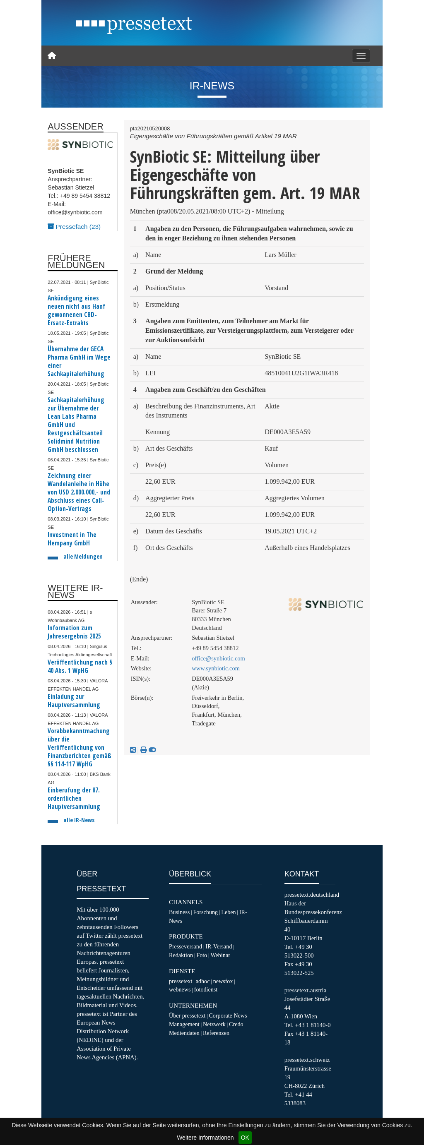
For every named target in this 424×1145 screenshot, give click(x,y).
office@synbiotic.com (218, 658)
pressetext (180, 981)
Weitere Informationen (205, 1137)
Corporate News (228, 1015)
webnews (180, 989)
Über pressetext (187, 1015)
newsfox (223, 981)
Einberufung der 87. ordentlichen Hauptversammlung (74, 798)
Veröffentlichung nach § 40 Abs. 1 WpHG (80, 666)
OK (245, 1137)
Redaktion (181, 955)
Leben (228, 912)
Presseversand (185, 946)
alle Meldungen (83, 556)
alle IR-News (78, 820)
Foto (201, 955)
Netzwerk (214, 1024)
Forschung (205, 912)
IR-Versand (218, 946)
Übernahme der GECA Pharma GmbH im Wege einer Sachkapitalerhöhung (79, 361)
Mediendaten (184, 1033)
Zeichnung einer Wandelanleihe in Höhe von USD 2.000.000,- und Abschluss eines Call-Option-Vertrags (79, 492)
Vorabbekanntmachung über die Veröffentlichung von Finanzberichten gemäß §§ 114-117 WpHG (79, 747)
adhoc (203, 981)
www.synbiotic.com (216, 668)
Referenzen (216, 1033)
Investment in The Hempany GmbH (72, 538)
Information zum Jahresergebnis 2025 (74, 632)
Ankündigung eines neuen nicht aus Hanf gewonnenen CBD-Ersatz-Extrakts (76, 310)
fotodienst (205, 989)
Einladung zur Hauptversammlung (74, 700)
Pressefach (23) (74, 226)
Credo (236, 1024)
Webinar (220, 955)
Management (184, 1024)
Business (179, 912)
